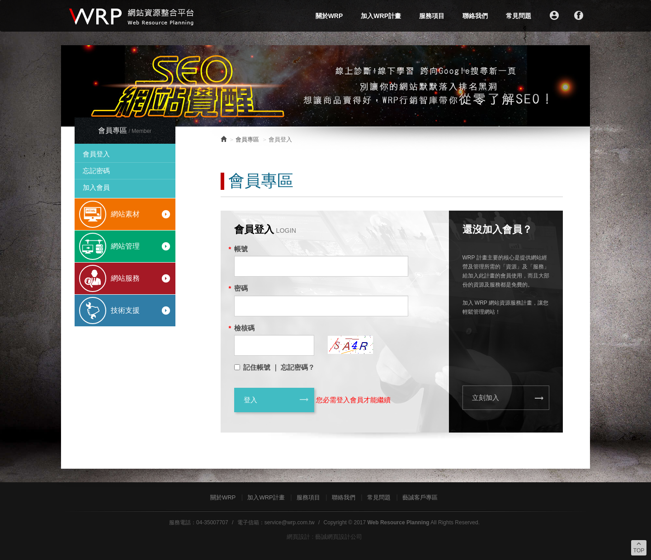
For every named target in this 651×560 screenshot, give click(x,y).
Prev (73, 86)
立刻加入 (508, 398)
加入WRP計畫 (381, 15)
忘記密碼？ (298, 367)
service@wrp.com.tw (289, 522)
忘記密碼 (96, 170)
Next (578, 86)
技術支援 (141, 310)
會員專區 (247, 139)
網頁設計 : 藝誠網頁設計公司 (324, 536)
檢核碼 (244, 328)
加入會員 (96, 187)
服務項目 (431, 15)
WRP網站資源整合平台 (132, 16)
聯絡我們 (475, 15)
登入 (276, 399)
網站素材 (141, 214)
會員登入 (96, 154)
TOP (638, 547)
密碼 (241, 288)
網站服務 (141, 278)
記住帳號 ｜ (261, 367)
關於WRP (329, 15)
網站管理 (141, 246)
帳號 (241, 249)
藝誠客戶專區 (420, 497)
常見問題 (518, 15)
